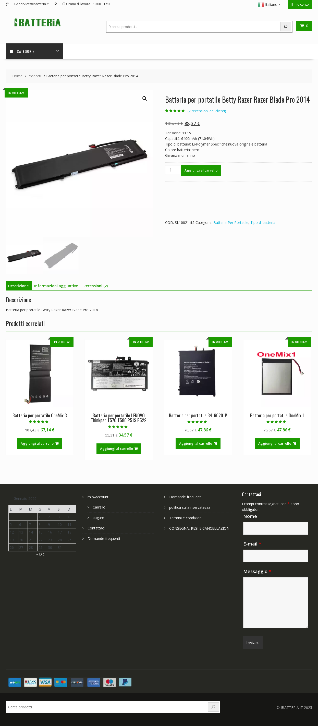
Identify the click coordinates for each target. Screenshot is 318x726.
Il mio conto (300, 4)
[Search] (285, 26)
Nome (250, 516)
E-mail (252, 544)
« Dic (40, 554)
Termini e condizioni (185, 517)
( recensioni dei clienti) (207, 110)
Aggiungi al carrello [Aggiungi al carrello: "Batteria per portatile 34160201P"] (195, 443)
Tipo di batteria (262, 222)
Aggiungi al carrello (201, 170)
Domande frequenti (104, 538)
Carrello (99, 507)
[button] (144, 98)
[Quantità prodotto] (172, 170)
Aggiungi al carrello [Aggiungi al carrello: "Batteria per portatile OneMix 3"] (37, 443)
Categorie (22, 51)
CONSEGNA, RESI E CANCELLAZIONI (199, 528)
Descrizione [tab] (18, 285)
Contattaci (96, 528)
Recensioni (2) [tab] (95, 285)
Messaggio (257, 571)
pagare (98, 517)
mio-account (98, 496)
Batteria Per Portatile (230, 222)
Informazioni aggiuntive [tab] (56, 285)
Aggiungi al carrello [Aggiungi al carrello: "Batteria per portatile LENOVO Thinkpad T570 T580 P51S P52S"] (116, 448)
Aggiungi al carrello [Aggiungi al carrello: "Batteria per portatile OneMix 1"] (274, 443)
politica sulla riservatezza (189, 507)
